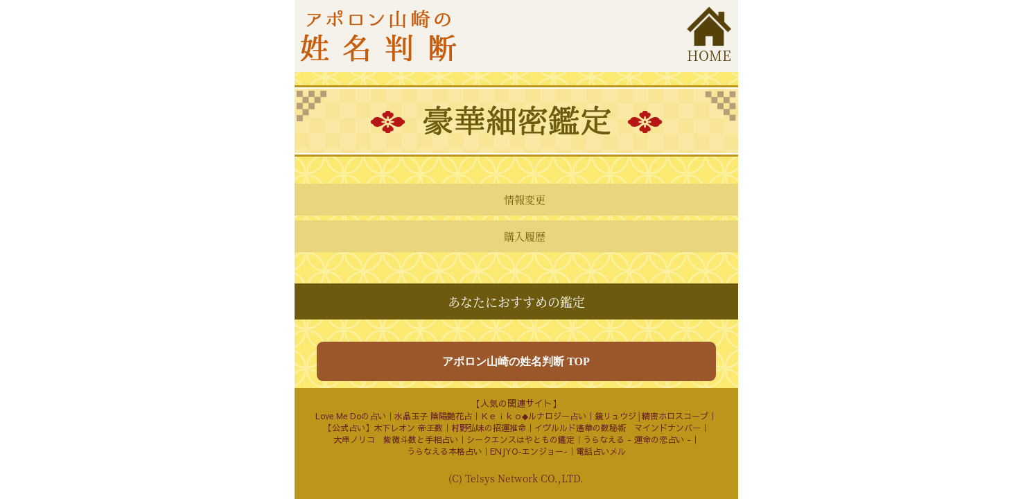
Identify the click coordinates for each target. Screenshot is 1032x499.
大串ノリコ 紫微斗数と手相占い (395, 439)
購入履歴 (524, 236)
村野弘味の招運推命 (488, 427)
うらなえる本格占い (444, 451)
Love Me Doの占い (350, 415)
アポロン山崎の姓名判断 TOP (516, 361)
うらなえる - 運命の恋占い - (637, 439)
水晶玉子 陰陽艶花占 (433, 415)
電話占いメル (601, 451)
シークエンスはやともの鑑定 (520, 439)
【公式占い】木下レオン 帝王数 (383, 427)
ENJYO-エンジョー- (529, 451)
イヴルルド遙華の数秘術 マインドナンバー (617, 427)
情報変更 (524, 199)
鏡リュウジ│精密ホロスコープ (652, 415)
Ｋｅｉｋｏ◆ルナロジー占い (533, 415)
